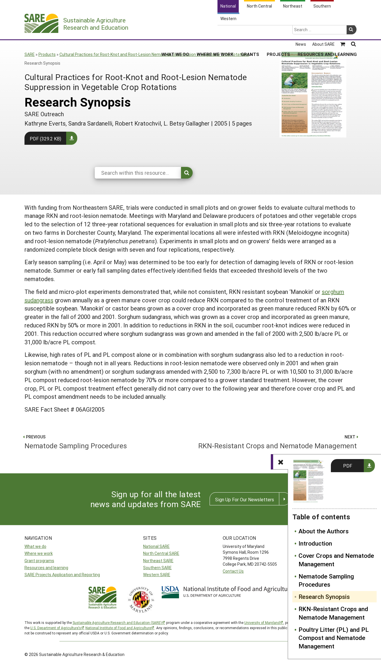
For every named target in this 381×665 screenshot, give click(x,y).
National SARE (156, 546)
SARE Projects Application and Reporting (62, 574)
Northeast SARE (158, 560)
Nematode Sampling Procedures (326, 580)
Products (47, 54)
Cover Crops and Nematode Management (336, 559)
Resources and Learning (327, 32)
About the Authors (324, 531)
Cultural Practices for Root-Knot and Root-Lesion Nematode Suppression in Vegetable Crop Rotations (154, 54)
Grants (250, 32)
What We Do (175, 32)
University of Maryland (262, 622)
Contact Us (233, 571)
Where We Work (215, 32)
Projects (278, 32)
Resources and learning (46, 567)
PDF (347, 466)
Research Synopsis (324, 596)
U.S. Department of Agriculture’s (55, 627)
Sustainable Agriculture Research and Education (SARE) (117, 622)
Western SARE (156, 574)
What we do (35, 546)
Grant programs (39, 560)
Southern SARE (157, 567)
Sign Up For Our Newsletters (244, 499)
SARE (29, 54)
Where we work (38, 553)
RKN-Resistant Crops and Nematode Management (333, 613)
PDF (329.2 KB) (45, 138)
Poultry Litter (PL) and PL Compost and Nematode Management (334, 637)
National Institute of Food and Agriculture (118, 627)
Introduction (315, 543)
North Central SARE (161, 553)
